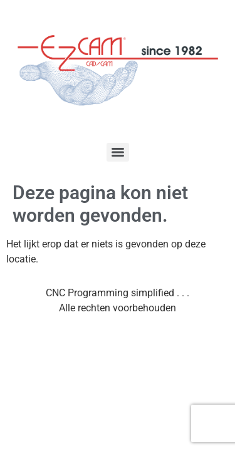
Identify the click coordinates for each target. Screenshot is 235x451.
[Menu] (118, 152)
